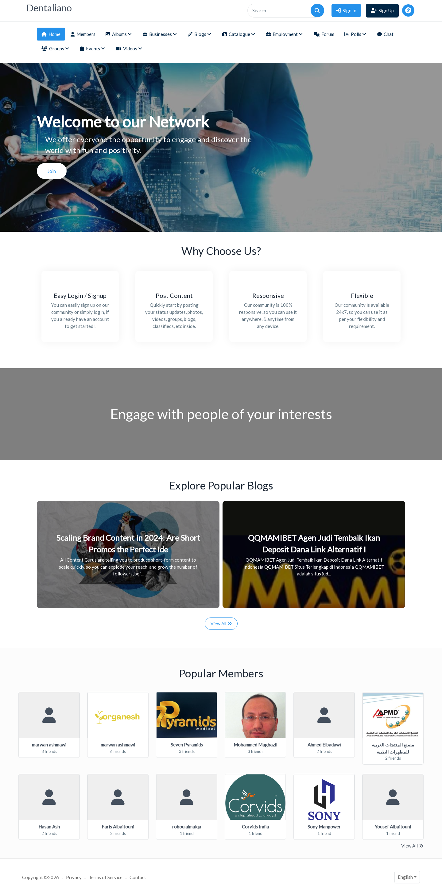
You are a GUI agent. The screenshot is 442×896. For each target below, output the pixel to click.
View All (221, 623)
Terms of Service (105, 877)
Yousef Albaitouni (393, 826)
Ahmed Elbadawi (324, 744)
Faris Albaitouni (118, 826)
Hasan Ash (49, 826)
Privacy (74, 877)
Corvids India (255, 826)
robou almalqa (186, 826)
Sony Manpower (324, 826)
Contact (138, 877)
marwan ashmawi (49, 744)
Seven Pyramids (187, 744)
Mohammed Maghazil (255, 744)
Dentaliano (49, 8)
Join (52, 171)
